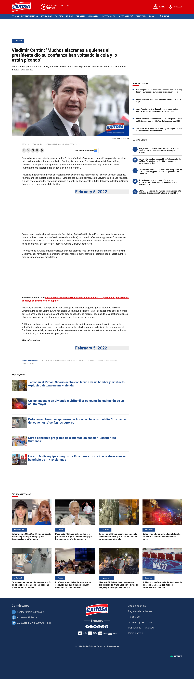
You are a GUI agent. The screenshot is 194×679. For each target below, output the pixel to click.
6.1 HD (162, 7)
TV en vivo (134, 616)
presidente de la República (107, 360)
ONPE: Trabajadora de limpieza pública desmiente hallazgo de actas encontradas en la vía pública (160, 192)
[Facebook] (87, 626)
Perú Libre (90, 360)
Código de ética (137, 605)
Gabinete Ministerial (62, 360)
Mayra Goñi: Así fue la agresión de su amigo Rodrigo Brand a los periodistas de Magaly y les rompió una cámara (118, 585)
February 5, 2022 (91, 191)
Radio (151, 16)
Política (59, 16)
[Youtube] (95, 626)
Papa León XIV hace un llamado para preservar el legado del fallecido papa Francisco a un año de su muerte (73, 536)
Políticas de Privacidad (141, 627)
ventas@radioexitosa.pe (30, 611)
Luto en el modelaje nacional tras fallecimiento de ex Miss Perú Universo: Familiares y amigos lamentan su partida (160, 161)
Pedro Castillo (78, 360)
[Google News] (103, 626)
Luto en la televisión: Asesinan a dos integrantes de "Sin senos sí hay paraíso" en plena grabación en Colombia (160, 172)
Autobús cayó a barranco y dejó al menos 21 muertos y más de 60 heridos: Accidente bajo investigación (158, 182)
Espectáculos (108, 16)
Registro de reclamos (140, 611)
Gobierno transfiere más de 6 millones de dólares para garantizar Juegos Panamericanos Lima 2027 (162, 585)
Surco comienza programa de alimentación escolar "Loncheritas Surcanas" (72, 439)
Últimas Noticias (29, 16)
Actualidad (46, 16)
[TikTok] (106, 626)
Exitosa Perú (127, 16)
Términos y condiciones (141, 622)
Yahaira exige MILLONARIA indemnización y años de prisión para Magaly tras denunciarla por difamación (31, 536)
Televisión (141, 16)
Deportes (80, 16)
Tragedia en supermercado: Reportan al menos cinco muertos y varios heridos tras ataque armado (159, 150)
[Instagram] (99, 626)
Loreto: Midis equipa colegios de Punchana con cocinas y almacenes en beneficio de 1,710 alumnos (77, 458)
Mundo (69, 16)
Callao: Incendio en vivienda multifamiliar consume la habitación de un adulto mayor (76, 402)
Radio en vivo (135, 633)
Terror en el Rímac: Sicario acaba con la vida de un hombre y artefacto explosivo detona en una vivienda (76, 383)
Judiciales (93, 16)
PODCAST (177, 7)
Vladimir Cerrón (28, 363)
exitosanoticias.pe (27, 617)
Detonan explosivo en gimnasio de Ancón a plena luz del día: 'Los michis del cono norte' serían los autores (77, 421)
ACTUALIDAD (47, 360)
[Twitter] (91, 626)
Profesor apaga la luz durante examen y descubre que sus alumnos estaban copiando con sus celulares (74, 585)
